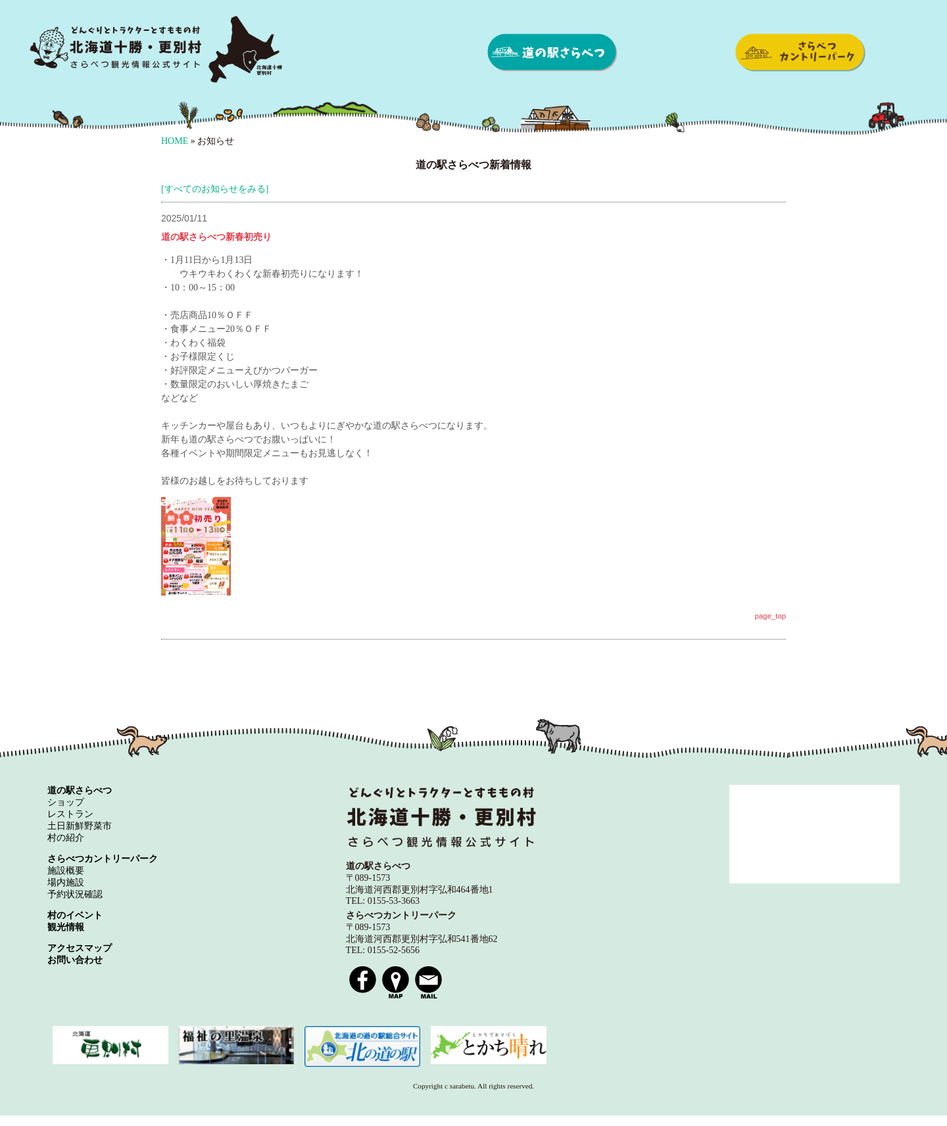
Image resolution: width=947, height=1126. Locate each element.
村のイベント (75, 915)
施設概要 (65, 871)
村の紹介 (65, 838)
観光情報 (65, 927)
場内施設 (65, 882)
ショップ (65, 802)
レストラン (70, 814)
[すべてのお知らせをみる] (214, 189)
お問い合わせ (75, 960)
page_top (770, 616)
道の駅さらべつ (552, 52)
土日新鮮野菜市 (79, 826)
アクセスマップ (79, 948)
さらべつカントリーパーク (799, 52)
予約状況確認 (75, 894)
